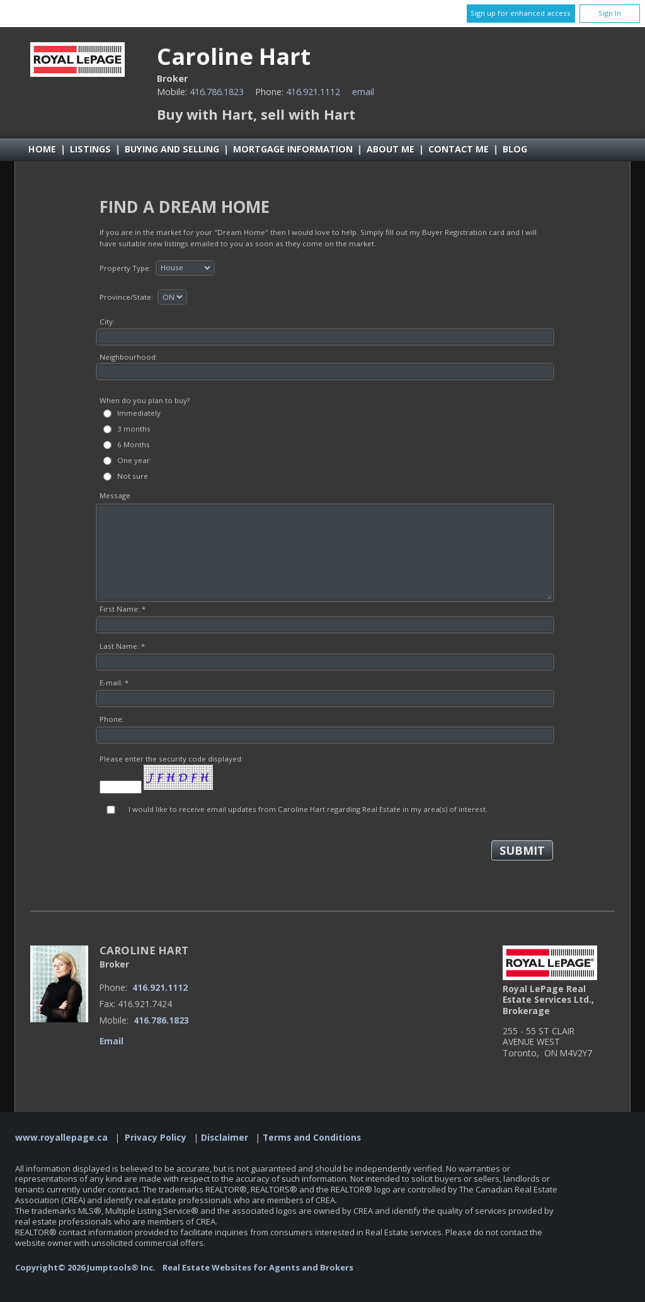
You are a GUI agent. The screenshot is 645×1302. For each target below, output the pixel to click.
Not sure (132, 476)
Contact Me (458, 149)
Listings (90, 149)
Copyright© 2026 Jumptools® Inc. (85, 1267)
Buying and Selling (172, 149)
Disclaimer (224, 1137)
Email (363, 92)
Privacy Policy (155, 1137)
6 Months (133, 444)
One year (133, 460)
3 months (134, 428)
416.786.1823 (217, 92)
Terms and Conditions (312, 1137)
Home (42, 149)
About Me (390, 149)
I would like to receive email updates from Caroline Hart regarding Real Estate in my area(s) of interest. (308, 809)
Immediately (139, 413)
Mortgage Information (293, 149)
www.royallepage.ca (61, 1137)
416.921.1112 (313, 92)
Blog (515, 149)
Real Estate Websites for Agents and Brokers (258, 1267)
